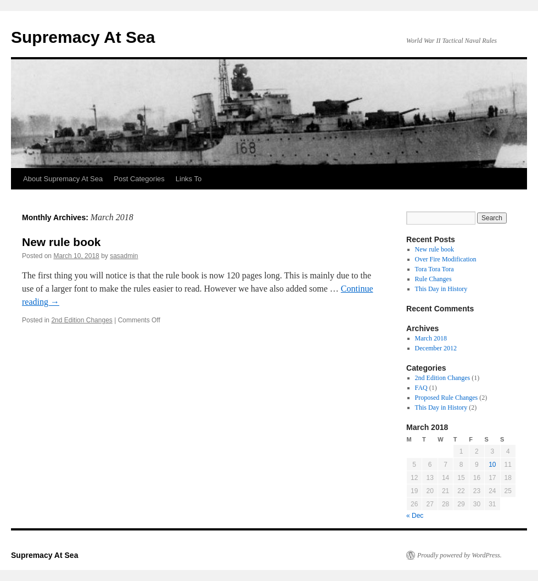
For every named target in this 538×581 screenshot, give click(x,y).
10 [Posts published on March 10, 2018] (492, 464)
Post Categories (139, 179)
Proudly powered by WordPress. (459, 555)
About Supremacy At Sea (63, 179)
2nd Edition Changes (81, 320)
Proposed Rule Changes (446, 397)
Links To (188, 179)
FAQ (421, 388)
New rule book (61, 242)
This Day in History (441, 289)
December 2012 (436, 348)
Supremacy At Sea (83, 37)
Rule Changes (433, 279)
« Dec (414, 515)
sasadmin (124, 256)
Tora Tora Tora (434, 269)
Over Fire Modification (446, 259)
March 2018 (431, 338)
